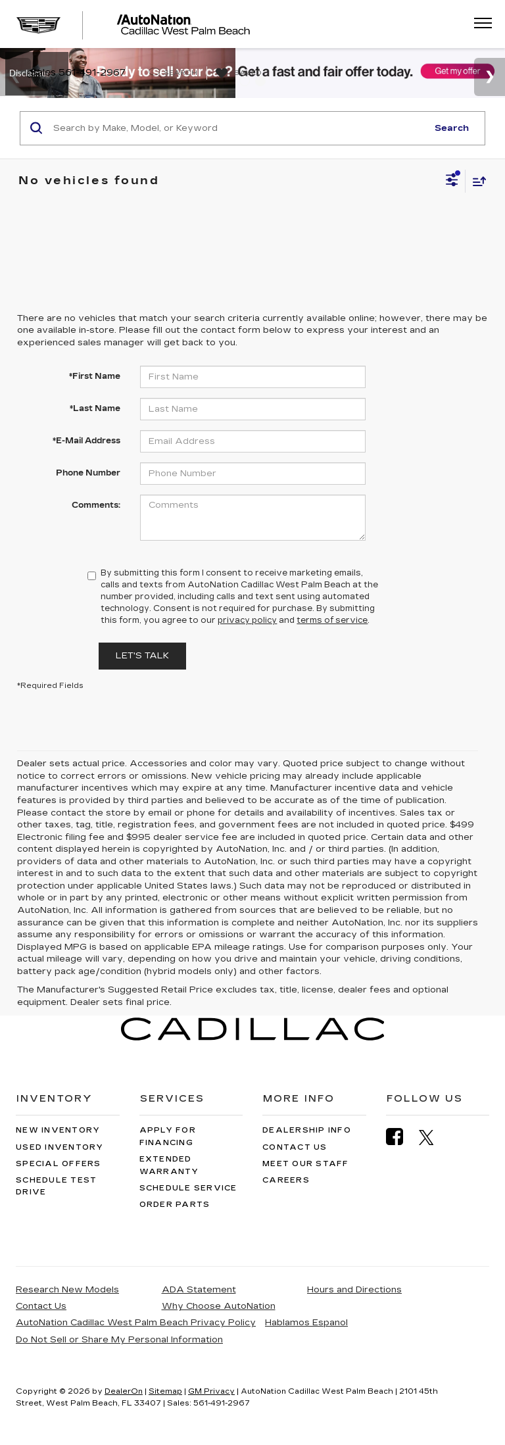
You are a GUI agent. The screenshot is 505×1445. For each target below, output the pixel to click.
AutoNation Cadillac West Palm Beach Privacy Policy (136, 1322)
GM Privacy (211, 1391)
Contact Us (294, 1147)
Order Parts (174, 1204)
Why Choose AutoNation (219, 1306)
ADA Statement (199, 1290)
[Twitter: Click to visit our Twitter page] (433, 1137)
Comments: (96, 505)
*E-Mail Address (86, 440)
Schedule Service (188, 1188)
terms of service (332, 620)
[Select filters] (452, 181)
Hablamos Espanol (306, 1322)
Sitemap (165, 1391)
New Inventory (58, 1130)
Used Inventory (60, 1147)
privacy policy (247, 620)
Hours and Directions (354, 1290)
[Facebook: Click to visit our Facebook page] (401, 1137)
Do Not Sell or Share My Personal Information (119, 1340)
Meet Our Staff (305, 1164)
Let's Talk (142, 655)
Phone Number (88, 473)
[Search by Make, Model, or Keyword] (238, 128)
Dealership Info (306, 1130)
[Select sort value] (476, 181)
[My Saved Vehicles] (237, 73)
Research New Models (67, 1290)
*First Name (94, 376)
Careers (286, 1180)
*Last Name (95, 408)
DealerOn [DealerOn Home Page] (124, 1391)
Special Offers (58, 1164)
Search (452, 128)
